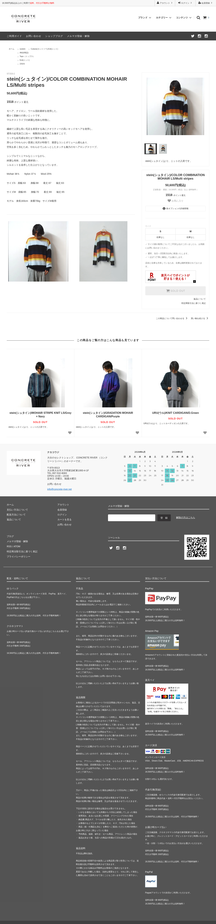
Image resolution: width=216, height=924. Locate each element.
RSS (9, 546)
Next (208, 106)
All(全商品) (24, 53)
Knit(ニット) (25, 60)
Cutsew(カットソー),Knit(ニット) (44, 49)
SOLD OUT (175, 291)
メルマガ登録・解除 (78, 36)
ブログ (10, 536)
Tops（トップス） (27, 56)
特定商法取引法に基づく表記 (22, 551)
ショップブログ (54, 36)
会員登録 (205, 2)
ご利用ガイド (14, 36)
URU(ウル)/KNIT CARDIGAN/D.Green (175, 412)
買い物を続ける (200, 318)
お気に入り (175, 200)
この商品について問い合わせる (172, 318)
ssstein (22, 49)
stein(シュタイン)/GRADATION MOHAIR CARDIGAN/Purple (108, 414)
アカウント (165, 2)
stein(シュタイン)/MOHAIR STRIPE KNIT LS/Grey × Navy (40, 414)
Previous (142, 106)
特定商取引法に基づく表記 (193, 303)
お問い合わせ (33, 36)
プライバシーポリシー (18, 556)
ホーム (11, 49)
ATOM (17, 546)
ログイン (185, 2)
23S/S (22, 64)
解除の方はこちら (185, 517)
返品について (200, 299)
